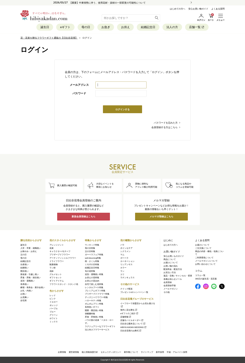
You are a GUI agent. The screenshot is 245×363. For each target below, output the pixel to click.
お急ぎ (105, 27)
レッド (53, 295)
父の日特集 (90, 251)
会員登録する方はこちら (164, 127)
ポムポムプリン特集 (94, 304)
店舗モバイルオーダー (132, 320)
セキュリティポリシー (111, 352)
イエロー (54, 302)
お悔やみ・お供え (28, 251)
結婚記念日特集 (92, 268)
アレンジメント (57, 245)
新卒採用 (160, 352)
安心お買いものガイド (174, 256)
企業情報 (62, 352)
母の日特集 (90, 248)
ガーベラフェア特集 (94, 255)
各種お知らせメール (173, 279)
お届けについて (171, 263)
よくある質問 (218, 8)
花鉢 (52, 271)
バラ (122, 245)
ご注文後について (203, 248)
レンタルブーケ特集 (94, 287)
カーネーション (127, 261)
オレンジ (54, 305)
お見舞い (24, 297)
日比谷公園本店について (133, 324)
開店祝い (24, 271)
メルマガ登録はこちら (161, 216)
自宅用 (23, 301)
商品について (170, 259)
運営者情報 (74, 352)
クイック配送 (126, 289)
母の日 (85, 27)
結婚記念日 (148, 27)
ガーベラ (124, 258)
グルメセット (56, 274)
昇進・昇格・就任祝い (30, 278)
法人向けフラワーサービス (97, 330)
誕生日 (44, 27)
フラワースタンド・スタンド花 (64, 284)
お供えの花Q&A (92, 281)
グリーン (54, 315)
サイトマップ (147, 352)
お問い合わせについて (205, 264)
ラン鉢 (53, 268)
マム (122, 255)
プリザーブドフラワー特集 (97, 294)
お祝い (23, 294)
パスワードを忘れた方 (166, 122)
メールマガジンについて (206, 261)
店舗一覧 (197, 27)
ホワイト (54, 318)
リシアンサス (126, 264)
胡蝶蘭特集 (90, 314)
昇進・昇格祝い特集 (94, 317)
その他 (167, 292)
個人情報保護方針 (90, 352)
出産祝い (24, 264)
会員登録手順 (170, 286)
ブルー (53, 312)
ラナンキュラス (127, 278)
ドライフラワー (57, 261)
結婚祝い (24, 268)
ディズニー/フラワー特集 (96, 297)
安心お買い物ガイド (198, 8)
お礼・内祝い (26, 291)
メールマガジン (171, 289)
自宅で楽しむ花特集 (94, 284)
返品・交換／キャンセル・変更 (178, 276)
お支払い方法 (170, 272)
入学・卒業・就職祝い (30, 248)
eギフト (65, 27)
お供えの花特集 (92, 278)
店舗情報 (125, 317)
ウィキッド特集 (92, 245)
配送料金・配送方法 (173, 269)
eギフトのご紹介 (129, 313)
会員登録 (168, 282)
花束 (52, 248)
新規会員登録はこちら (83, 216)
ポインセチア (126, 248)
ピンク (53, 299)
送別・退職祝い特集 (94, 274)
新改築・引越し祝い (29, 274)
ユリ (122, 274)
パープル (54, 309)
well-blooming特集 (93, 258)
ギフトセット (56, 278)
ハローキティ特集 (93, 301)
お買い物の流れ (171, 266)
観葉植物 (54, 264)
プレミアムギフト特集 (95, 291)
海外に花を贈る (128, 310)
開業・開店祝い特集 (94, 310)
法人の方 (172, 27)
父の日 (23, 255)
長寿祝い (24, 284)
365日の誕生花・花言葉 (206, 279)
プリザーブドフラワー (60, 255)
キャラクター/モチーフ (60, 251)
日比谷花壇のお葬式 (131, 331)
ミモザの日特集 (92, 264)
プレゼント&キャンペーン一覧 (134, 292)
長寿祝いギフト (92, 307)
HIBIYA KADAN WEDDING (133, 327)
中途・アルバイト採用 (177, 352)
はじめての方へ (177, 8)
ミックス (54, 322)
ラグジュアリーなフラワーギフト (100, 326)
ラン (122, 271)
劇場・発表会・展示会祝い (32, 287)
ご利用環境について (204, 258)
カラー (123, 268)
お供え (125, 27)
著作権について (131, 352)
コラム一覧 (200, 276)
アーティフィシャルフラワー (63, 258)
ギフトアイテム (57, 281)
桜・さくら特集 (92, 261)
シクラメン (125, 251)
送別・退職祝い (27, 281)
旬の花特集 (90, 271)
